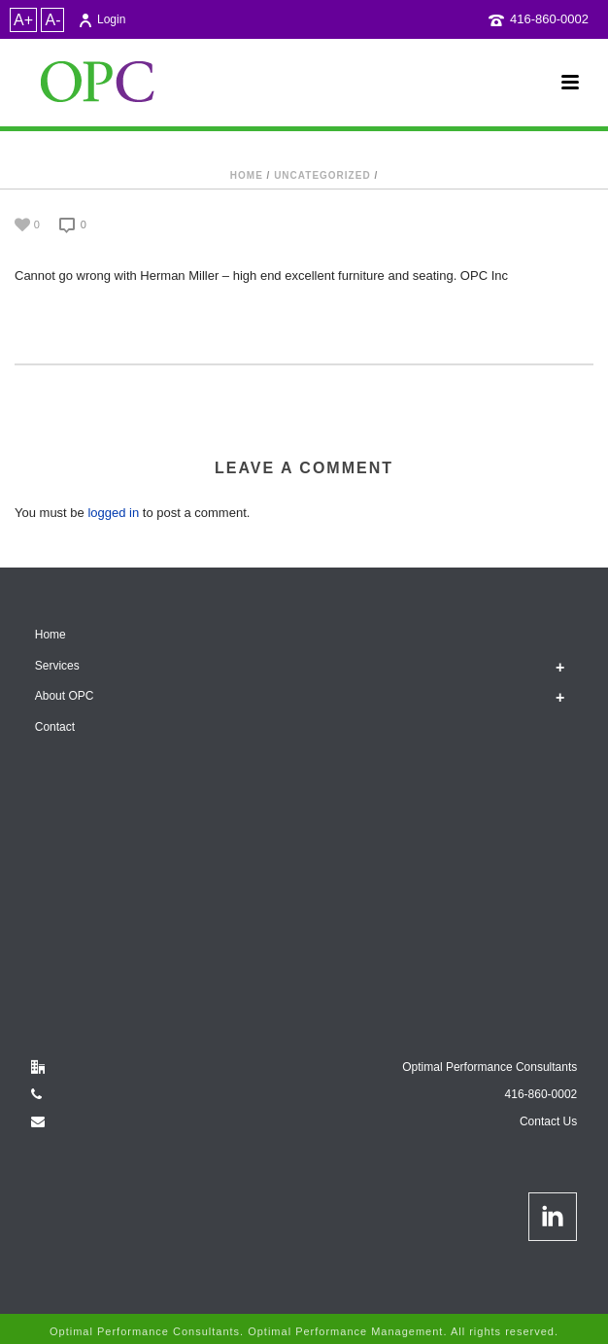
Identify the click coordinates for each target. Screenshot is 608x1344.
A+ (23, 20)
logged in (113, 512)
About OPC (64, 696)
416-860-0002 (549, 19)
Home (246, 175)
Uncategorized (322, 175)
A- (52, 20)
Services (57, 665)
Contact (55, 727)
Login (101, 19)
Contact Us (548, 1121)
